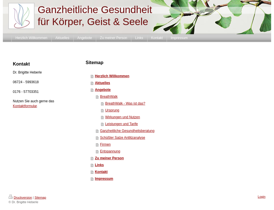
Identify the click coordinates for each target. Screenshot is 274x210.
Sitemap (40, 197)
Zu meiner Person (109, 158)
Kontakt (101, 172)
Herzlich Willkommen (112, 76)
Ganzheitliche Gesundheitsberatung (127, 131)
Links (99, 165)
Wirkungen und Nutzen (122, 117)
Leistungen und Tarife (121, 124)
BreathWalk (109, 97)
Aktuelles (102, 83)
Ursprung (112, 110)
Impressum (104, 179)
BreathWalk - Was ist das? (125, 103)
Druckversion (20, 197)
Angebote (102, 90)
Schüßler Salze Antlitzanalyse (122, 138)
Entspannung (110, 151)
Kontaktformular (25, 106)
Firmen (105, 144)
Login (261, 196)
